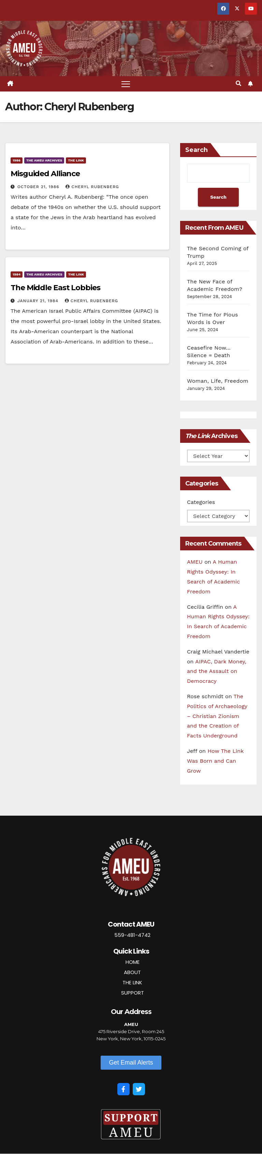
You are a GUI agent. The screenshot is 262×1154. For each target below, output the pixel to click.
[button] (238, 84)
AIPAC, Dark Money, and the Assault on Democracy (216, 671)
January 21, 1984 (38, 301)
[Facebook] (123, 1089)
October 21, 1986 (39, 187)
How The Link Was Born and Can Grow (215, 761)
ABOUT (132, 972)
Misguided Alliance (45, 174)
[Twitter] (139, 1089)
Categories (201, 502)
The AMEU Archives (44, 161)
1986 (16, 161)
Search (196, 150)
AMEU (195, 562)
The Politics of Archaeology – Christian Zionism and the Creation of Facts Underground (217, 716)
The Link (76, 161)
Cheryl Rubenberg (92, 187)
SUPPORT (132, 992)
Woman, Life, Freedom (217, 381)
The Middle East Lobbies (55, 288)
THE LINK (132, 982)
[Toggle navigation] (125, 84)
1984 (16, 275)
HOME (133, 962)
